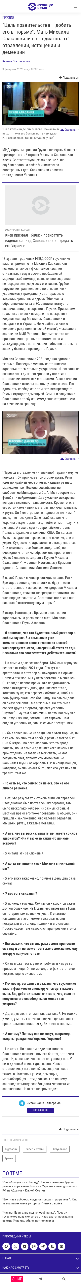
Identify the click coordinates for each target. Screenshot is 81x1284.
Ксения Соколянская (16, 61)
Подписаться (40, 1110)
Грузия (8, 17)
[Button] (69, 77)
